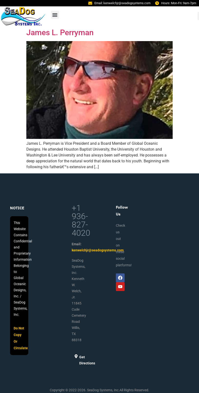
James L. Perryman (60, 32)
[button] (55, 15)
